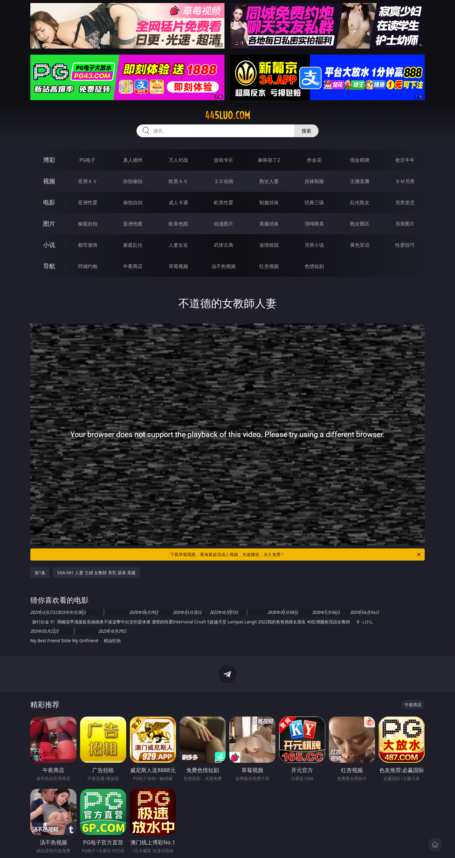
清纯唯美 (314, 223)
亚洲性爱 (87, 202)
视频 (49, 181)
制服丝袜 (269, 202)
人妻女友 (178, 245)
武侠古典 (223, 245)
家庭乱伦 (133, 245)
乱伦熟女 (359, 202)
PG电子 (87, 160)
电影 (49, 202)
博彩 (49, 160)
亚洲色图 (133, 223)
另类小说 (314, 245)
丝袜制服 (314, 181)
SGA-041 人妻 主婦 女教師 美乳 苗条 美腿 (96, 572)
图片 (49, 223)
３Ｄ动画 (223, 181)
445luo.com (227, 115)
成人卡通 (178, 202)
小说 (49, 245)
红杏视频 (269, 266)
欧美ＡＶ (178, 181)
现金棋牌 (359, 160)
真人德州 (133, 160)
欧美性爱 (223, 202)
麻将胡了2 (269, 160)
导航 (49, 266)
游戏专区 (223, 160)
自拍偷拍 (133, 181)
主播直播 (359, 181)
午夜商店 (133, 266)
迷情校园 (269, 245)
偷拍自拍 (133, 202)
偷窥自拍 (87, 223)
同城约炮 (87, 266)
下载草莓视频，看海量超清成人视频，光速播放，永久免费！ (296, 554)
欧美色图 (178, 223)
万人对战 (178, 160)
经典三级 (314, 202)
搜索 (306, 130)
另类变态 (405, 202)
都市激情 (87, 245)
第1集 (40, 572)
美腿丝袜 (269, 223)
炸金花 (314, 160)
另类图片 (405, 223)
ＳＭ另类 (405, 181)
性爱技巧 (405, 245)
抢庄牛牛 (405, 160)
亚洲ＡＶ (87, 181)
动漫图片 (223, 223)
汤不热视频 (223, 266)
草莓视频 (178, 266)
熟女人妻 (269, 181)
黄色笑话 (359, 245)
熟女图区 (359, 223)
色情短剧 (314, 266)
